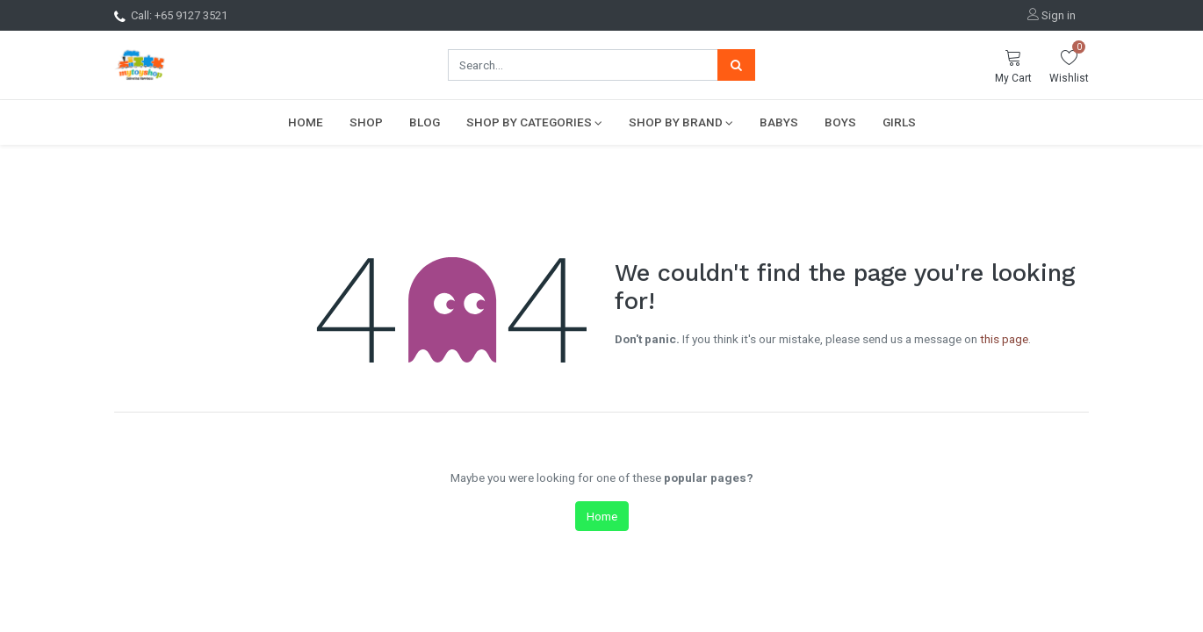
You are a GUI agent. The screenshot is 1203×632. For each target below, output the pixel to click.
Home (602, 516)
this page (1004, 339)
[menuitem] (306, 122)
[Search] (736, 65)
